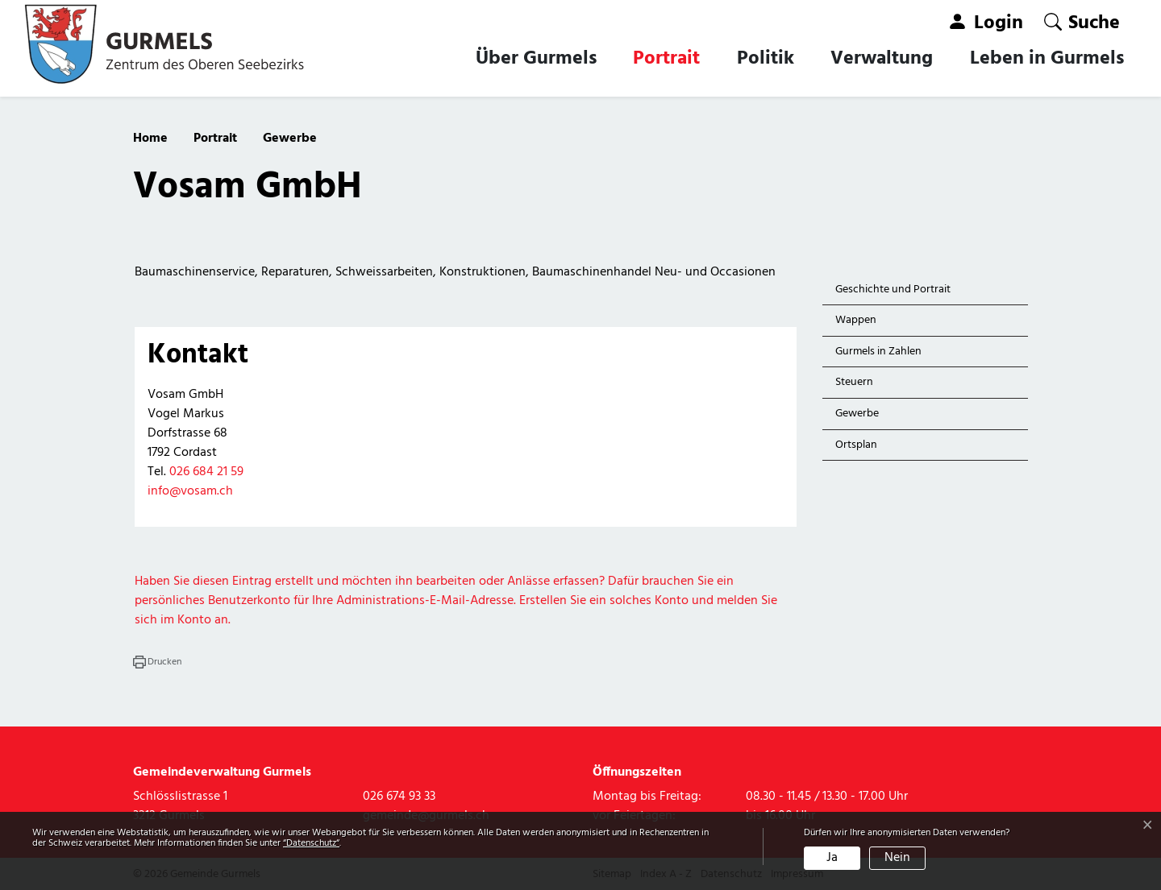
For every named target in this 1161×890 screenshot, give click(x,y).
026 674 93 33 (399, 796)
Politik (765, 58)
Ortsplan (856, 445)
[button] (1082, 22)
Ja (832, 857)
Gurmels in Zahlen (878, 351)
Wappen (855, 320)
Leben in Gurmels (1047, 58)
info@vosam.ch (190, 491)
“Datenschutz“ (311, 843)
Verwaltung (881, 58)
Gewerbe (872, 416)
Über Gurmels (536, 58)
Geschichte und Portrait (893, 289)
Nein (897, 857)
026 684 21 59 (206, 472)
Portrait (666, 58)
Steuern (854, 382)
